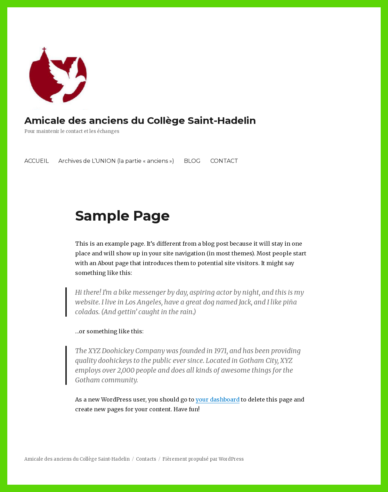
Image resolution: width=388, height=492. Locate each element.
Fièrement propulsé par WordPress (203, 459)
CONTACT (224, 161)
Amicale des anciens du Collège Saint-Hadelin (140, 120)
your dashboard (218, 399)
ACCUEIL (36, 161)
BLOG (192, 161)
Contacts (146, 459)
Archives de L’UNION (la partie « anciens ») (116, 161)
